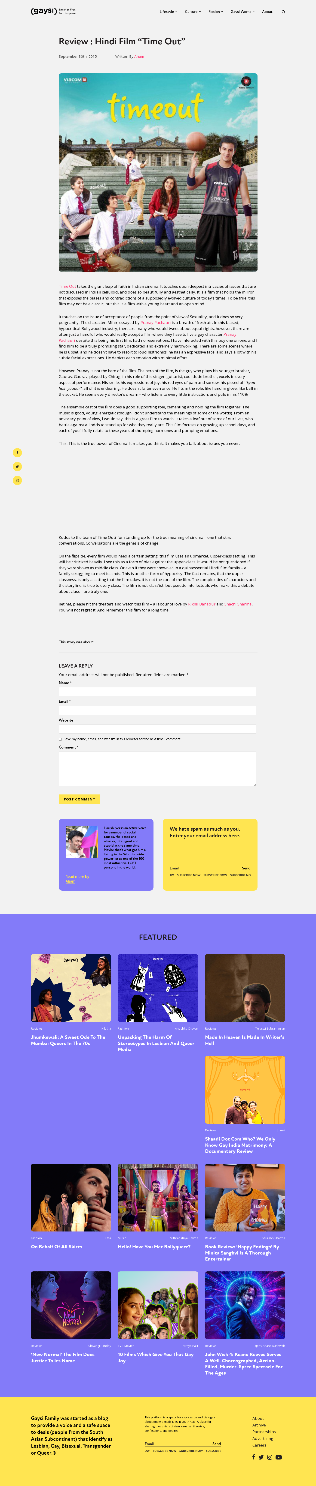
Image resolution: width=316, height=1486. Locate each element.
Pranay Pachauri (156, 322)
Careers (259, 1445)
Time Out (67, 286)
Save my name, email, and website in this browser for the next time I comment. (122, 739)
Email (65, 701)
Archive (259, 1425)
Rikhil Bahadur (201, 604)
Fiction (214, 12)
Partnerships (264, 1431)
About (267, 12)
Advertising (262, 1438)
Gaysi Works (241, 12)
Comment (69, 747)
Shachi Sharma (238, 604)
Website (66, 720)
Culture (191, 12)
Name (65, 682)
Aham (139, 56)
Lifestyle (167, 12)
